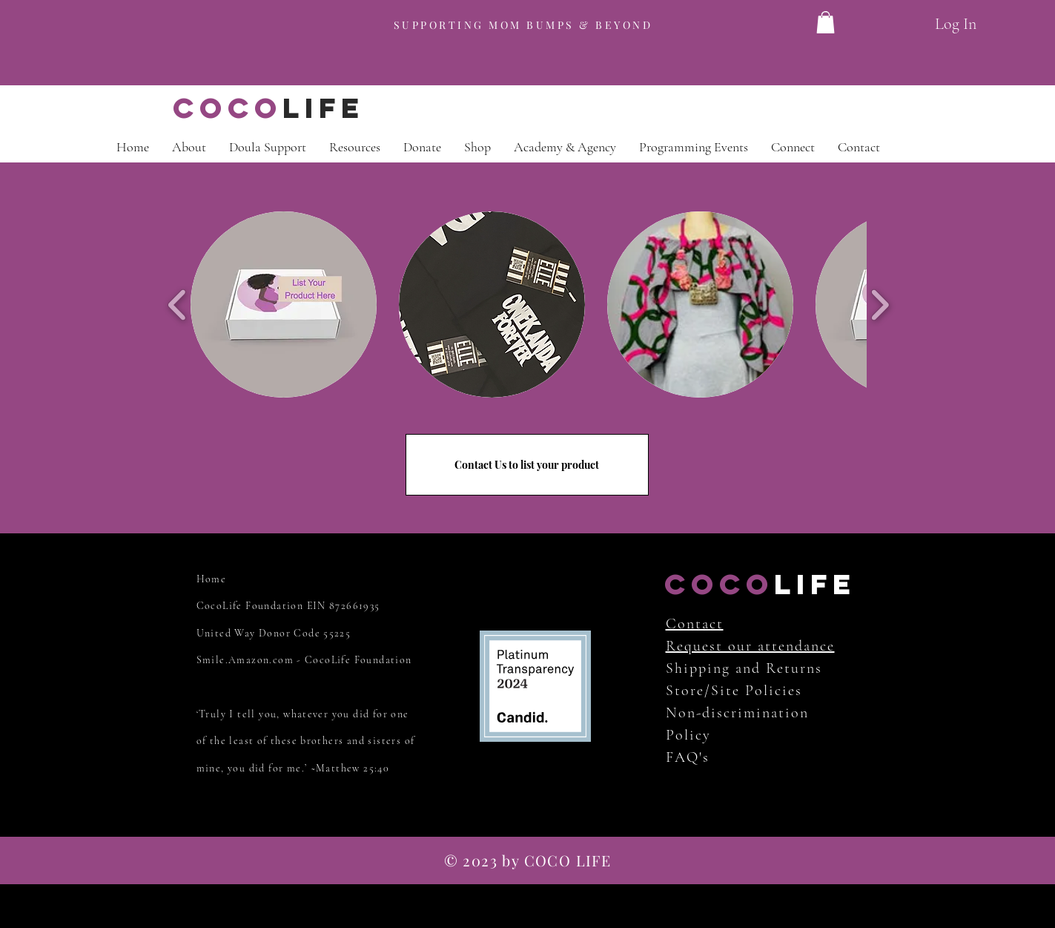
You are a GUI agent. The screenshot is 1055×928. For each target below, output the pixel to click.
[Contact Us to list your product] (527, 465)
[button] (284, 304)
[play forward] (879, 305)
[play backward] (177, 305)
